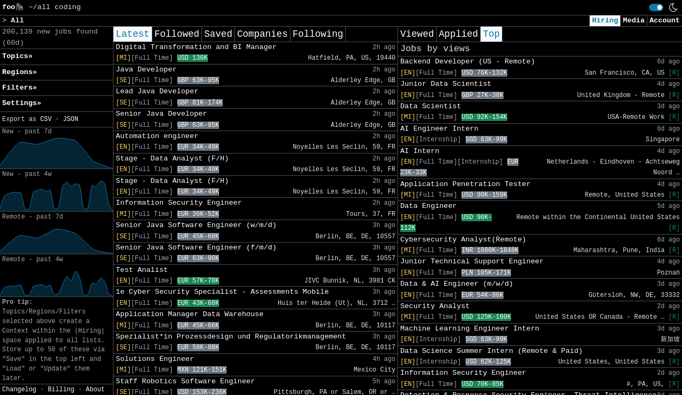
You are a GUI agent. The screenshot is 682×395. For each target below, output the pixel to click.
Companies (262, 34)
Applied (458, 34)
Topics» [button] (17, 56)
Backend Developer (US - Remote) (467, 62)
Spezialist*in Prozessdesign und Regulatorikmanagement (231, 337)
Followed (177, 34)
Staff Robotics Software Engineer (185, 381)
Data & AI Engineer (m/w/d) (456, 284)
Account (664, 21)
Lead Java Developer (157, 91)
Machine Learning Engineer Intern (469, 329)
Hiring (605, 21)
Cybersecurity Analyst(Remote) (463, 240)
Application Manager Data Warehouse (189, 314)
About (95, 389)
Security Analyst (435, 306)
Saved (218, 34)
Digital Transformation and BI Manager (196, 47)
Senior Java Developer (161, 114)
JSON (70, 119)
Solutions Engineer (155, 359)
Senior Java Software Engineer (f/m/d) (196, 248)
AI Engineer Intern (439, 129)
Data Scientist (430, 106)
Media (634, 21)
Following (318, 34)
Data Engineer (428, 206)
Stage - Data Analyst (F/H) (172, 159)
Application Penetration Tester (465, 184)
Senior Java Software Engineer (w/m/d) (196, 225)
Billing (61, 389)
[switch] (656, 7)
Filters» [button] (19, 88)
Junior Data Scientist (445, 84)
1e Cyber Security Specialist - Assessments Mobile (222, 292)
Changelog (19, 389)
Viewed (417, 34)
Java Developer (146, 70)
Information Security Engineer (179, 203)
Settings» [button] (21, 103)
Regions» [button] (19, 72)
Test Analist (142, 270)
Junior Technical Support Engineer (471, 261)
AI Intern (419, 151)
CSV (45, 119)
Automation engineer (157, 136)
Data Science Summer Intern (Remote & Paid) (491, 351)
